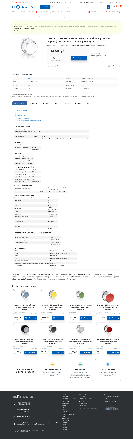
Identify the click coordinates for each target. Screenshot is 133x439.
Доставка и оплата (87, 398)
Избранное (109, 400)
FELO (64, 424)
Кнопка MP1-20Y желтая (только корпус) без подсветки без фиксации (53, 307)
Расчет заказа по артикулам (90, 409)
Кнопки (37, 17)
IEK (64, 417)
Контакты (83, 405)
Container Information (23, 115)
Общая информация (22, 110)
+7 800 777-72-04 (23, 403)
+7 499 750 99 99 (52, 2)
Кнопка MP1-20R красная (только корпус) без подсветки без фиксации (108, 307)
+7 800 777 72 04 (83, 2)
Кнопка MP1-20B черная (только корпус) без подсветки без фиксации (53, 342)
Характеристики (20, 103)
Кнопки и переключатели (27, 17)
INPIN (65, 430)
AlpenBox (66, 413)
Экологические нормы (22, 117)
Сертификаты (85, 403)
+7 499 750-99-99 (23, 410)
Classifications (21, 122)
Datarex (66, 422)
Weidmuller (67, 400)
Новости (83, 396)
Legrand (66, 402)
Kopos (65, 409)
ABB (19, 17)
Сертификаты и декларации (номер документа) (29, 120)
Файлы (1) (34, 103)
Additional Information (23, 119)
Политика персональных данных (112, 409)
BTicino (66, 404)
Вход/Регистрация (112, 396)
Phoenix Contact (69, 398)
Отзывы (80, 103)
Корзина (108, 398)
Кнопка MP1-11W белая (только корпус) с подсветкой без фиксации (25, 342)
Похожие (47, 103)
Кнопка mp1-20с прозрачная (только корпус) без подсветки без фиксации (80, 342)
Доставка (69, 103)
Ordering (19, 112)
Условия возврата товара (110, 407)
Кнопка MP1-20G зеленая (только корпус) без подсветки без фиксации (80, 307)
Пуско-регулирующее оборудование (21, 96)
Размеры (19, 114)
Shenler (66, 418)
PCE (64, 407)
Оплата (57, 103)
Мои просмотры (111, 402)
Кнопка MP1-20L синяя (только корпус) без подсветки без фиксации (25, 307)
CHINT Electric (68, 415)
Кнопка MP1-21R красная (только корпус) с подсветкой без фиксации (108, 342)
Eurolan (66, 420)
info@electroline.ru (102, 45)
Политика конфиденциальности (111, 408)
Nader (65, 428)
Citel (65, 411)
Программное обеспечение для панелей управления (47, 96)
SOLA (65, 426)
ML (93, 96)
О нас (90, 103)
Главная (14, 17)
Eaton (65, 396)
